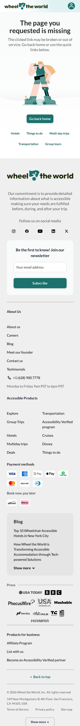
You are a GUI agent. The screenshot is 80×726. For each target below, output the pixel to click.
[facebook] (27, 231)
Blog (10, 344)
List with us (15, 651)
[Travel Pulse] (40, 613)
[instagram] (13, 231)
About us (13, 327)
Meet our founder (20, 352)
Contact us (15, 361)
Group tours (53, 144)
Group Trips (15, 422)
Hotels (15, 133)
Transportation (28, 144)
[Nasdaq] (23, 613)
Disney (47, 444)
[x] (66, 231)
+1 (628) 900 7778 (23, 377)
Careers (12, 335)
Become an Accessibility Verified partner (36, 660)
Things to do (34, 133)
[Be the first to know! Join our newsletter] (40, 267)
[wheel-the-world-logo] (26, 6)
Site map (66, 709)
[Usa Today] (30, 592)
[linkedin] (53, 231)
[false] (71, 6)
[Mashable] (63, 602)
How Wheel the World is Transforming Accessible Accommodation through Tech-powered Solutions (36, 551)
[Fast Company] (40, 621)
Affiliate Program (19, 643)
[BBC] (53, 592)
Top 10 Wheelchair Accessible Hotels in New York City (35, 533)
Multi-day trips (59, 133)
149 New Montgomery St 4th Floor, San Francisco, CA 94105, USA (40, 701)
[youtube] (40, 231)
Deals (11, 452)
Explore (12, 413)
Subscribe (40, 283)
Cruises (47, 435)
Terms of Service (18, 709)
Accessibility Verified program (57, 424)
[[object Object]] (24, 568)
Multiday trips (17, 444)
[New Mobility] (62, 613)
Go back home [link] (40, 119)
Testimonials (16, 369)
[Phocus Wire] (21, 602)
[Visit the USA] (44, 602)
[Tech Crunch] (54, 613)
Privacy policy (44, 709)
